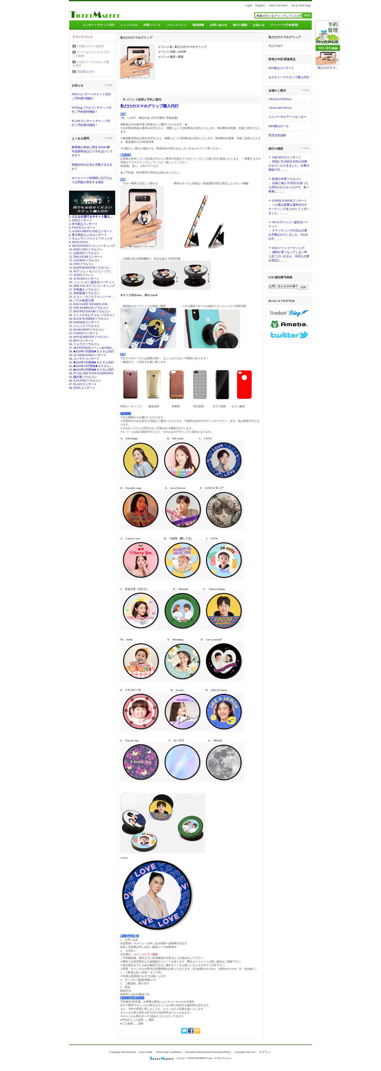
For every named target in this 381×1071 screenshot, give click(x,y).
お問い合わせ (218, 25)
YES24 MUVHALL (280, 108)
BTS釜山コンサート (281, 68)
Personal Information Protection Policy (208, 1052)
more (108, 85)
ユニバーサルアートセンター (287, 117)
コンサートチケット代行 (99, 25)
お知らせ (259, 25)
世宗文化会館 (277, 135)
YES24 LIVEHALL (280, 99)
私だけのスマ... (328, 67)
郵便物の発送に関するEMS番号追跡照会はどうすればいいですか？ (92, 151)
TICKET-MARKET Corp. (199, 1058)
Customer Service (244, 1052)
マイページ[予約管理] (284, 25)
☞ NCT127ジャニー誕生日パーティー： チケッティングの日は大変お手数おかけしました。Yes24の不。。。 (288, 230)
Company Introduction (122, 1052)
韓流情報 (198, 25)
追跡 (303, 287)
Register (260, 5)
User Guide (145, 1052)
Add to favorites (278, 5)
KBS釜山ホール (278, 126)
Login (248, 5)
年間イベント (152, 25)
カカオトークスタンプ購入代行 (288, 77)
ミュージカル (129, 25)
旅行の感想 (240, 25)
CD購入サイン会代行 (90, 46)
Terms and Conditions (169, 1052)
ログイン (265, 1052)
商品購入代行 (86, 71)
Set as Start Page (301, 5)
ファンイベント (176, 25)
